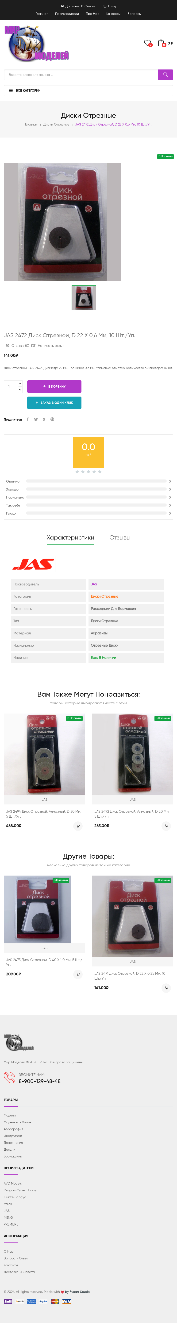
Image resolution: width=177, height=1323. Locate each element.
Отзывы (17, 346)
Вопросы (134, 14)
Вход (110, 6)
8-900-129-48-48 (40, 1081)
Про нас (92, 14)
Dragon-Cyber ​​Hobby (20, 1190)
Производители (67, 14)
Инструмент (13, 1136)
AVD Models (13, 1183)
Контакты (113, 14)
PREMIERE (11, 1224)
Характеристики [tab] (70, 538)
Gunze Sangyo (15, 1197)
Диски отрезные (56, 124)
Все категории (24, 90)
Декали (9, 1149)
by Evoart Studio (77, 1292)
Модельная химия (17, 1122)
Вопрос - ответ (16, 1258)
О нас (9, 1251)
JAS (94, 584)
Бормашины (13, 1156)
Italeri (8, 1204)
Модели (10, 1115)
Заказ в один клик (54, 403)
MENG (8, 1217)
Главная (42, 14)
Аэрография (13, 1129)
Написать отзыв (47, 346)
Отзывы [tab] (120, 538)
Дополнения (13, 1142)
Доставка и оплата (78, 6)
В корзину (54, 386)
